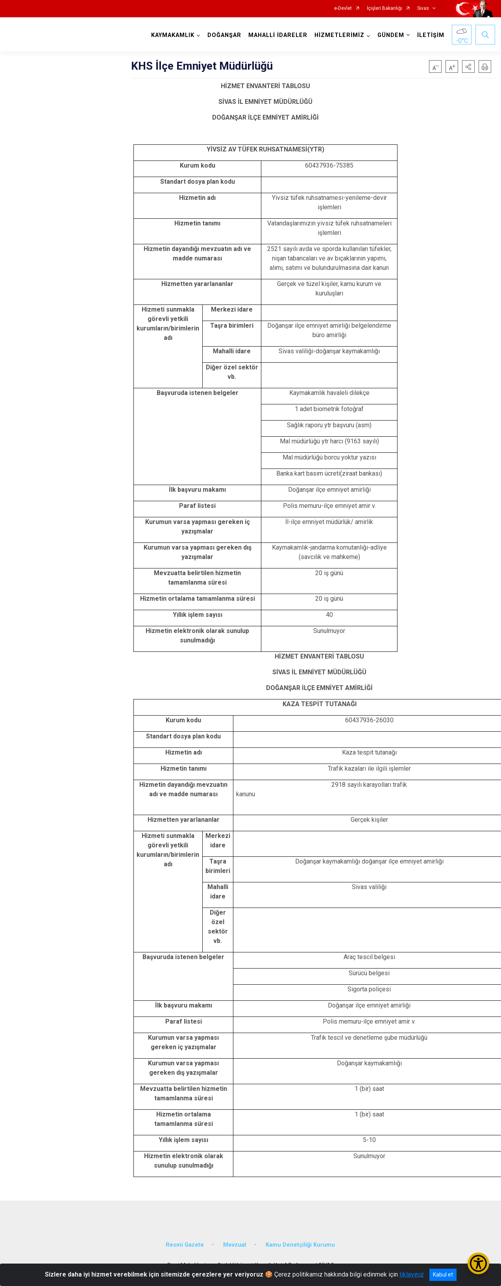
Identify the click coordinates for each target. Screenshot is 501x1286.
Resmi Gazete (185, 1245)
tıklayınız (411, 1274)
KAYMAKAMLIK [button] (172, 35)
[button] (468, 66)
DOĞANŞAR (224, 35)
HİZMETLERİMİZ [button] (339, 35)
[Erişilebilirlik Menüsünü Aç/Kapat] (478, 1263)
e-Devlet (343, 8)
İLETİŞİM (430, 35)
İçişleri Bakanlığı (384, 8)
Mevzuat (234, 1245)
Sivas (423, 8)
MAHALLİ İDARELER (277, 35)
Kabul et (443, 1274)
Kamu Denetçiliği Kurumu (300, 1245)
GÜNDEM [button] (390, 35)
